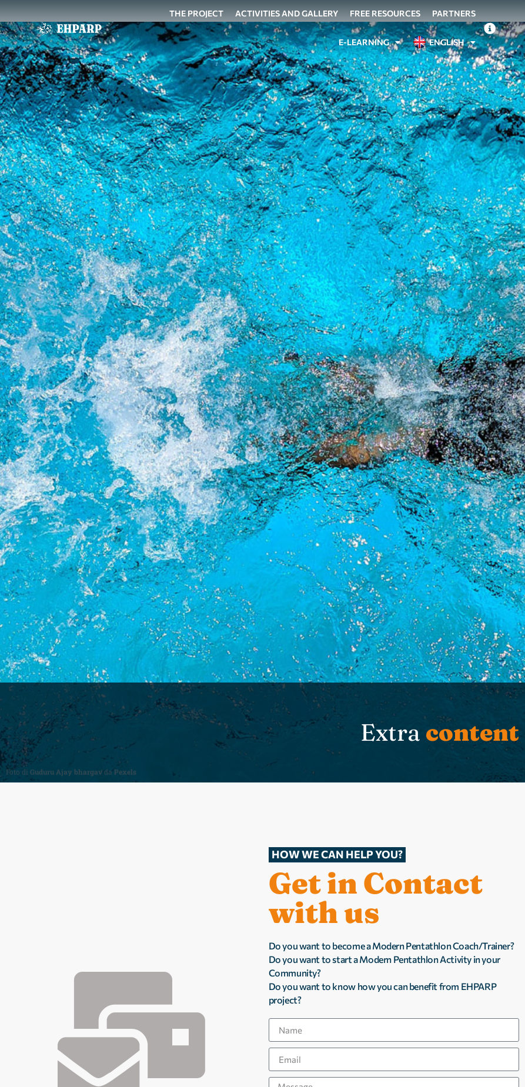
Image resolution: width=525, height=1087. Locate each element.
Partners (454, 13)
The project (196, 13)
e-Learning (369, 42)
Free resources (385, 13)
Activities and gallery (286, 13)
